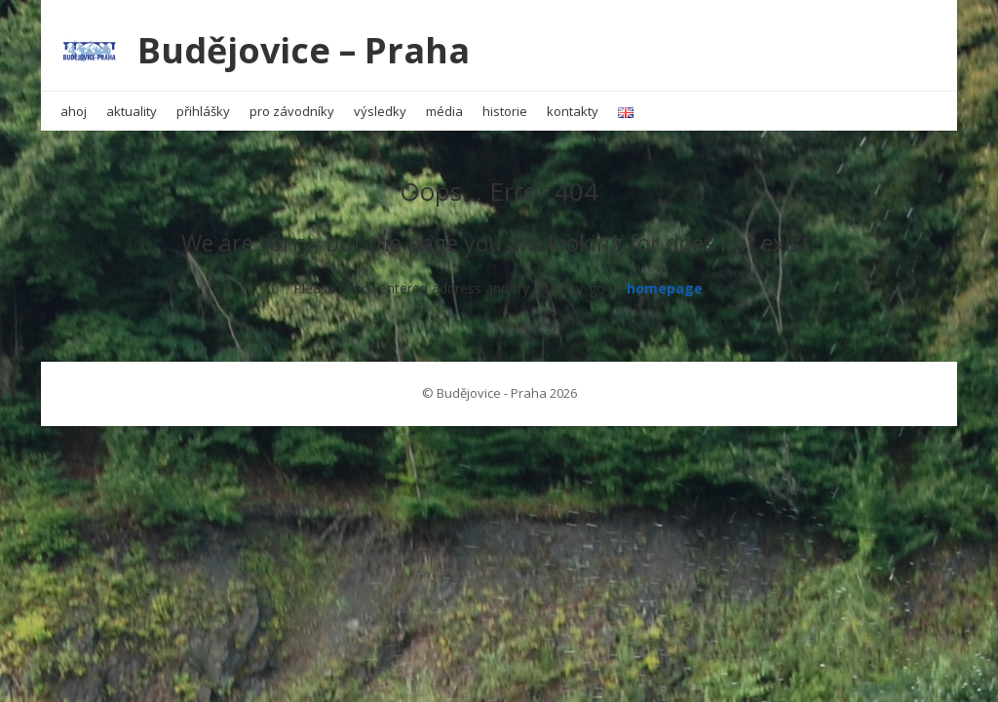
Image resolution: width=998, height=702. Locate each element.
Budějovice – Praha (303, 50)
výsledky (380, 111)
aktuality (131, 111)
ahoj (73, 111)
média (444, 111)
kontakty (572, 111)
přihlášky (203, 111)
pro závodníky (292, 111)
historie (504, 111)
